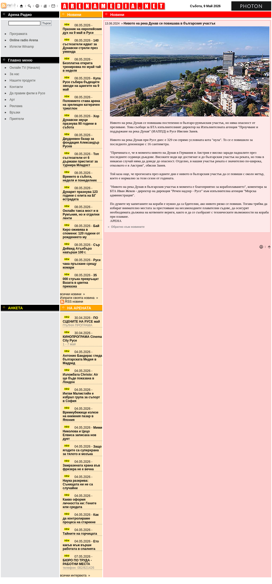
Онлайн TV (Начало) (25, 68)
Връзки (15, 112)
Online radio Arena (24, 40)
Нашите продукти (22, 80)
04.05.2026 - (82, 357)
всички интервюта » (75, 575)
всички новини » (72, 294)
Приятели (17, 119)
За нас (14, 74)
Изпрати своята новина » (79, 298)
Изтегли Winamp (22, 46)
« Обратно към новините (126, 226)
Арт (12, 100)
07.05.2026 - (77, 560)
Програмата (18, 34)
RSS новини (74, 301)
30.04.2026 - (81, 319)
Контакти (16, 87)
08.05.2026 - (82, 29)
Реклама (16, 106)
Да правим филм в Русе (27, 93)
